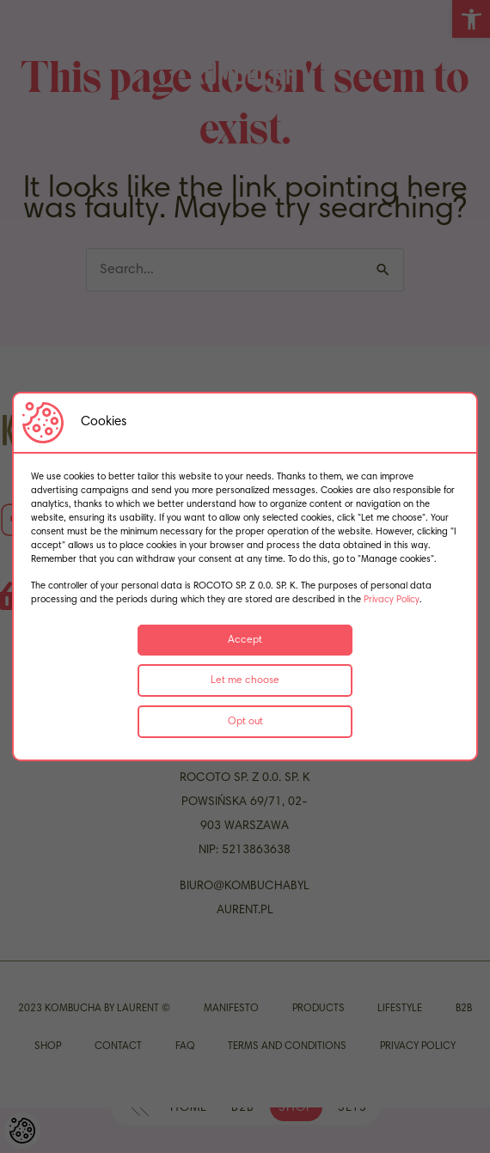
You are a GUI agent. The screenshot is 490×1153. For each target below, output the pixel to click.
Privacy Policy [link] (392, 600)
